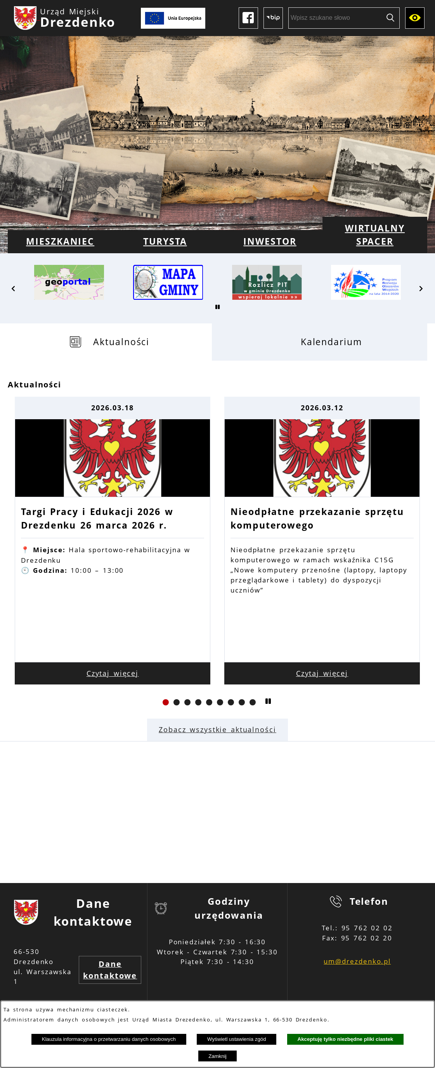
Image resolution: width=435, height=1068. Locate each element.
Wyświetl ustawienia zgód (236, 1039)
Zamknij (217, 1056)
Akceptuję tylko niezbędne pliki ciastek (345, 1039)
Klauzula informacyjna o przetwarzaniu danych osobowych (109, 1039)
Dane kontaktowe (110, 970)
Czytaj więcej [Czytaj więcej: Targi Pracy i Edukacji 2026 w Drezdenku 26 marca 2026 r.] (113, 673)
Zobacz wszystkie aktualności (217, 729)
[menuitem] (60, 241)
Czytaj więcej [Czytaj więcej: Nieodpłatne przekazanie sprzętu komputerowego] (322, 673)
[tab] (110, 341)
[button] (13, 288)
